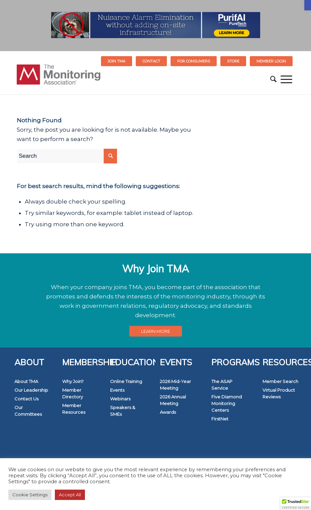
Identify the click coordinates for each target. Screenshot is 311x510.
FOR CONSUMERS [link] (193, 61)
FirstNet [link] (219, 418)
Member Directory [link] (72, 393)
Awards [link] (168, 412)
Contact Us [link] (26, 398)
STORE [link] (233, 61)
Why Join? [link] (73, 381)
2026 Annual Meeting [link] (173, 400)
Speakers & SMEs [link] (122, 411)
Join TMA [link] (116, 61)
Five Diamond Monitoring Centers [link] (226, 403)
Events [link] (117, 390)
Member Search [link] (280, 381)
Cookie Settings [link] (29, 494)
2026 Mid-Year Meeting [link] (175, 385)
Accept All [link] (70, 494)
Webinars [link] (120, 398)
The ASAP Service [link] (221, 385)
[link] (307, 5)
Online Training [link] (126, 381)
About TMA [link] (26, 381)
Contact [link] (151, 61)
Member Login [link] (271, 61)
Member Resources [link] (73, 409)
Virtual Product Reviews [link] (279, 393)
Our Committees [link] (28, 411)
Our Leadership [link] (31, 390)
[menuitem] (116, 61)
